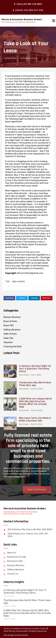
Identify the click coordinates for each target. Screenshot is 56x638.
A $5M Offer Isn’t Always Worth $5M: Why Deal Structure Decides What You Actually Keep (27, 613)
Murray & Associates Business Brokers (21, 19)
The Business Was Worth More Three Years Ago (27, 601)
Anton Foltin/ (23, 273)
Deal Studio (22, 635)
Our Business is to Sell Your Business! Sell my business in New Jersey (21, 513)
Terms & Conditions (12, 628)
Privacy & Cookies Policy (34, 628)
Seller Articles (11, 36)
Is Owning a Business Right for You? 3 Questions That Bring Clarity (25, 591)
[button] (53, 20)
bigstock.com (36, 273)
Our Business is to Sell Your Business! (18, 22)
